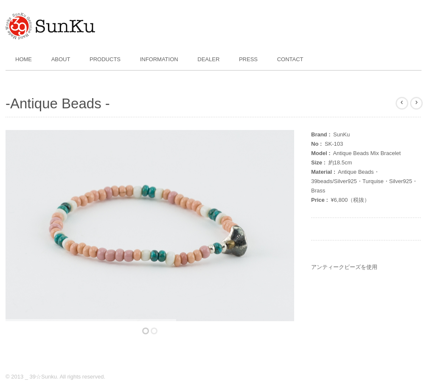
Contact (290, 59)
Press (248, 59)
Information (159, 59)
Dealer (208, 59)
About (60, 59)
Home (23, 59)
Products (105, 59)
